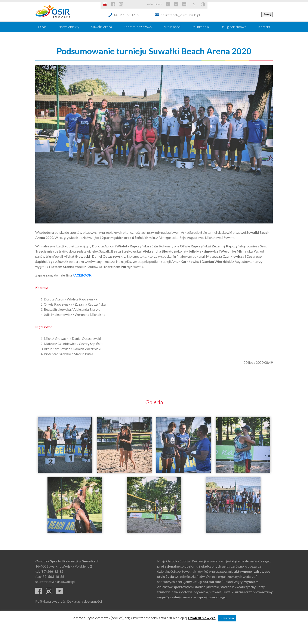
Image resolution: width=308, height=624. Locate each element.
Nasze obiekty (68, 27)
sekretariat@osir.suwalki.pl (180, 15)
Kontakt (264, 27)
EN (168, 4)
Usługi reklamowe (233, 27)
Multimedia (200, 27)
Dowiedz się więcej (202, 618)
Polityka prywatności (51, 601)
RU (184, 4)
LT (176, 4)
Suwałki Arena (101, 27)
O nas (42, 27)
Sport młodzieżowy (138, 27)
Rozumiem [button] (227, 618)
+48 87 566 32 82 (126, 15)
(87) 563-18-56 (52, 576)
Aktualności (172, 27)
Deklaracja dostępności (84, 601)
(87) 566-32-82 (52, 571)
